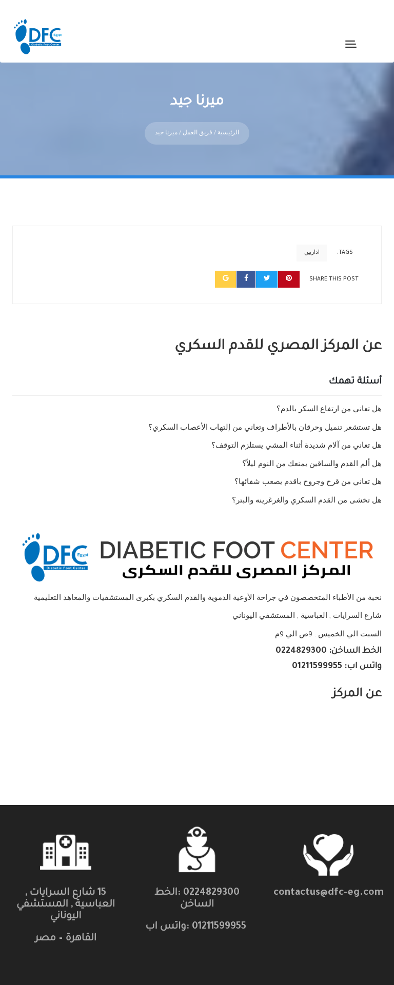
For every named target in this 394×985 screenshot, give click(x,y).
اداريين (312, 244)
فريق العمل (197, 126)
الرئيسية (228, 126)
